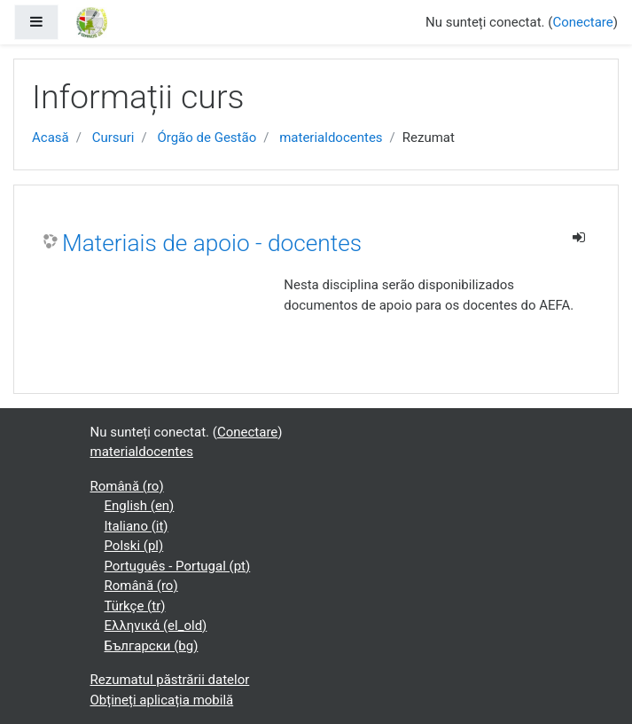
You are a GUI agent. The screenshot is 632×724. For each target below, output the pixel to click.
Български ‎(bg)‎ (152, 646)
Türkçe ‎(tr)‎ (135, 606)
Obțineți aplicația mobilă (162, 700)
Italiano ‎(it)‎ (136, 526)
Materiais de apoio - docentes (212, 243)
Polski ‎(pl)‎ (134, 546)
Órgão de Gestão (206, 138)
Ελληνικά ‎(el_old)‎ (156, 626)
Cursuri (113, 138)
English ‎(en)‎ (140, 506)
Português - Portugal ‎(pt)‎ (178, 566)
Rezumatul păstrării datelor (170, 680)
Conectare (582, 22)
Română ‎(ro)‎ (127, 486)
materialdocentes (330, 138)
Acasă (50, 138)
